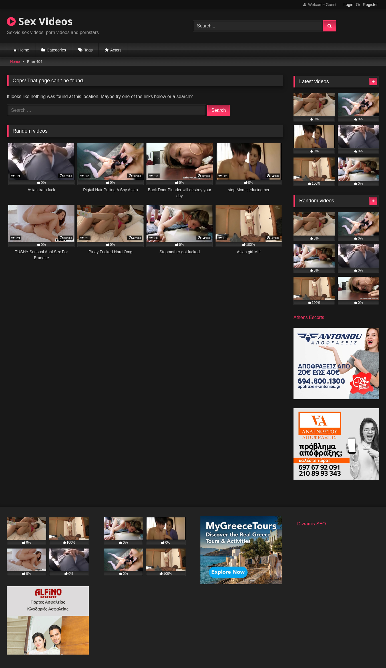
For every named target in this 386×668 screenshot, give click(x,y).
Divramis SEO (311, 523)
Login (348, 4)
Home (24, 50)
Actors (116, 50)
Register (370, 4)
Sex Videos (40, 21)
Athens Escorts (308, 317)
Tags (88, 50)
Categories (56, 50)
